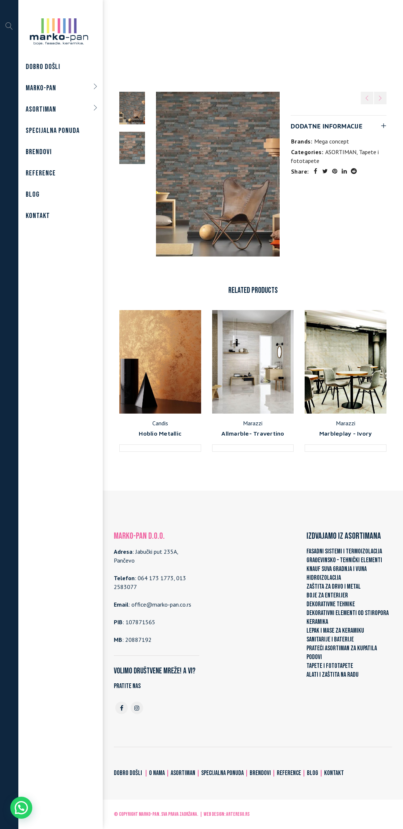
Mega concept (331, 141)
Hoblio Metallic (160, 433)
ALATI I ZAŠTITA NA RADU (332, 675)
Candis (160, 423)
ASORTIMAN (207, 44)
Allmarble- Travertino (252, 433)
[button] (21, 808)
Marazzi (252, 423)
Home (177, 44)
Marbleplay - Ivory (345, 433)
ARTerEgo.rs (238, 814)
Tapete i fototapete (255, 44)
